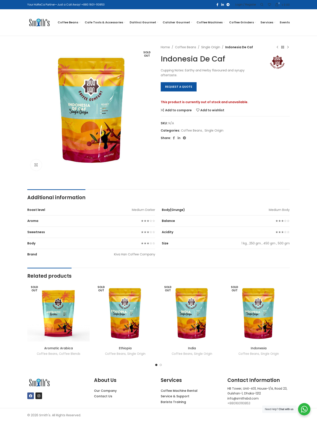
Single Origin (210, 47)
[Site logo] (39, 22)
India (192, 348)
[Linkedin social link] (222, 5)
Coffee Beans (185, 47)
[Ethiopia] (125, 313)
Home (165, 47)
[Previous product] (277, 47)
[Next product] (288, 47)
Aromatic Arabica (58, 348)
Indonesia (259, 348)
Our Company (105, 391)
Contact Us (103, 396)
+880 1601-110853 (93, 4)
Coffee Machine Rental (179, 391)
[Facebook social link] (217, 5)
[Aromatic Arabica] (58, 313)
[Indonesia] (258, 313)
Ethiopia (125, 348)
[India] (192, 313)
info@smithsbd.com (243, 398)
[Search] (262, 4)
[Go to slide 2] (161, 365)
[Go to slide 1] (156, 365)
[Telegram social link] (228, 5)
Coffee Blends (69, 354)
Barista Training (173, 402)
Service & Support (175, 396)
